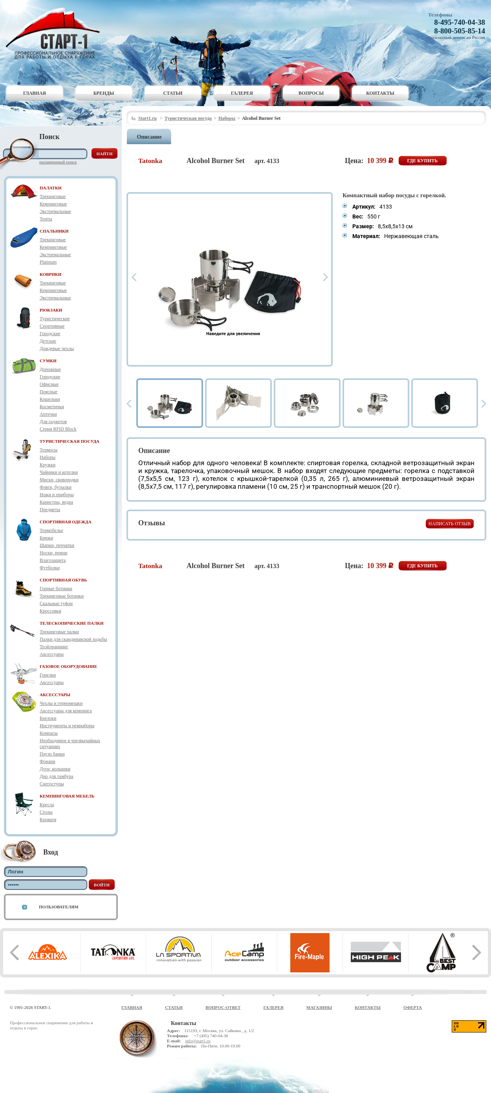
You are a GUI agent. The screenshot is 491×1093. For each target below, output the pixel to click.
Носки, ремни (53, 553)
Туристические (55, 318)
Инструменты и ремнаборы (67, 725)
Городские (50, 333)
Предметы (50, 509)
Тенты (46, 219)
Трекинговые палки (59, 632)
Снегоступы (52, 784)
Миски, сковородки (59, 479)
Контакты (380, 93)
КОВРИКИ (50, 274)
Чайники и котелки (59, 472)
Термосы (48, 450)
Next (325, 277)
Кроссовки (50, 611)
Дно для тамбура (56, 776)
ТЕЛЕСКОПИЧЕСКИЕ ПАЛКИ (72, 623)
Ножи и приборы (57, 494)
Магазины (319, 1007)
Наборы (47, 457)
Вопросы (311, 93)
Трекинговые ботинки (62, 596)
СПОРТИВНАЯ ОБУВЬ (63, 580)
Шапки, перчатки (57, 545)
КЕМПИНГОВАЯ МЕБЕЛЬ (67, 796)
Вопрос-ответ (222, 1007)
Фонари (47, 761)
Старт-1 (56, 33)
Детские (48, 341)
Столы (46, 812)
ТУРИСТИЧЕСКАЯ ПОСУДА (69, 441)
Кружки (47, 465)
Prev (134, 277)
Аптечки (48, 414)
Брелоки (48, 718)
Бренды (103, 93)
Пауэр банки (52, 754)
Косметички (52, 406)
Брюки (46, 538)
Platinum (48, 262)
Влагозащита (53, 560)
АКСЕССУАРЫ (55, 694)
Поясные (48, 391)
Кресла (47, 804)
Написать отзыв (450, 523)
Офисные (49, 384)
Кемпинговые (53, 204)
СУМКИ (48, 360)
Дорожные (50, 369)
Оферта (412, 1007)
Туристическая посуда (188, 118)
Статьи (173, 93)
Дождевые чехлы (57, 348)
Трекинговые (53, 196)
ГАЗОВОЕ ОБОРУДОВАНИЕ (68, 666)
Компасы (49, 733)
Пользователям (59, 906)
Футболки (50, 567)
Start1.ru (147, 118)
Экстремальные (55, 211)
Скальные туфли (56, 603)
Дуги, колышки (55, 769)
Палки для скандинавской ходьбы (73, 639)
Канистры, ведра (56, 502)
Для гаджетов (53, 421)
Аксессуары (52, 654)
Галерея (242, 93)
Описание (149, 137)
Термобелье (51, 530)
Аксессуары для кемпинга (66, 710)
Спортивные (52, 326)
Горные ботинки (56, 588)
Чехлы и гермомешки (61, 703)
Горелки (48, 675)
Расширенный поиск (58, 162)
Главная (34, 93)
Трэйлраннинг (54, 646)
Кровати (48, 819)
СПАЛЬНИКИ (54, 231)
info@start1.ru (197, 1040)
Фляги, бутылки (55, 487)
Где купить (422, 160)
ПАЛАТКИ (51, 187)
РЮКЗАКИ (51, 310)
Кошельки (50, 399)
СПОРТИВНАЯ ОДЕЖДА (66, 521)
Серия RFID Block (58, 429)
